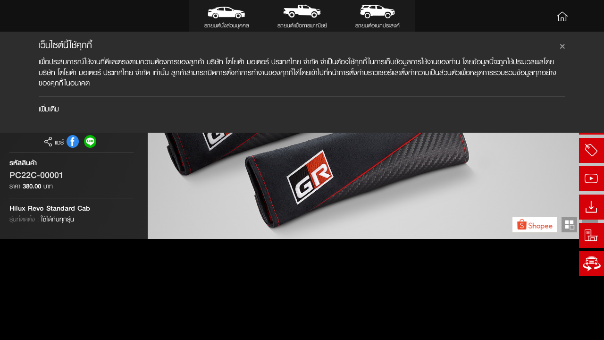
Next (589, 325)
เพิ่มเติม (49, 108)
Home (562, 15)
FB (73, 243)
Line (90, 243)
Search (586, 15)
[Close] (562, 44)
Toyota (33, 15)
